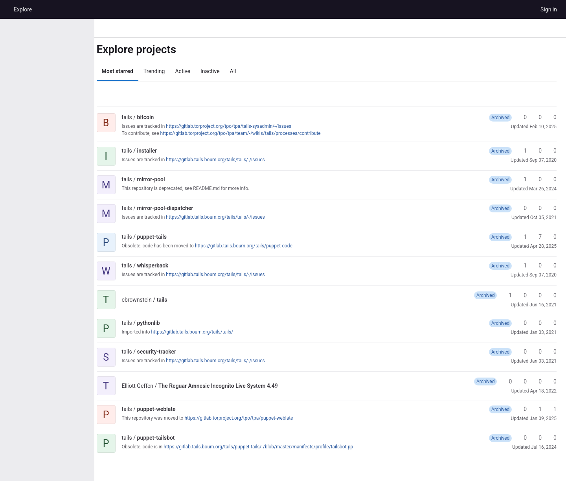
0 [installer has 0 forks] (536, 150)
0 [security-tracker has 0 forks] (536, 351)
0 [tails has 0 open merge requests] (536, 295)
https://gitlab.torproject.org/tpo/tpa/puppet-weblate (246, 418)
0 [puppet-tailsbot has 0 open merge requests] (551, 438)
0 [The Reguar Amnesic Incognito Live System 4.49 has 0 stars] (507, 381)
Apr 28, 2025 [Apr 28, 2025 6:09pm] (543, 246)
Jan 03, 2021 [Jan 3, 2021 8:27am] (543, 332)
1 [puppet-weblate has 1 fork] (536, 409)
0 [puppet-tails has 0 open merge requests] (551, 237)
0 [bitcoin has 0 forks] (536, 117)
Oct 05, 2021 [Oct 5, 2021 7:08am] (543, 217)
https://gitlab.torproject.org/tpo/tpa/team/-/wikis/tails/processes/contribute (247, 133)
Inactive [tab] (217, 71)
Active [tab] (190, 71)
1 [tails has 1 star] (507, 295)
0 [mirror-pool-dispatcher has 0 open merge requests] (551, 208)
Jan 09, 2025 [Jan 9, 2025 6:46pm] (543, 418)
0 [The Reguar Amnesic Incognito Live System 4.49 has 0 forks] (521, 381)
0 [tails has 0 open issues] (551, 295)
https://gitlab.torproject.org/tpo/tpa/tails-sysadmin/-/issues (236, 126)
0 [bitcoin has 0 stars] (521, 117)
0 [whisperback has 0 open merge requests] (551, 265)
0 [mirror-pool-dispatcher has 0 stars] (521, 208)
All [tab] (240, 71)
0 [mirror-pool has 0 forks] (536, 179)
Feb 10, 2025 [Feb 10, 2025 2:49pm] (543, 126)
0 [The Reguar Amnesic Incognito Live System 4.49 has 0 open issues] (551, 381)
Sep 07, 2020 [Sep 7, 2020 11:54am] (543, 160)
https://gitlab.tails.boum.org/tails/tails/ (199, 332)
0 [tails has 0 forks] (521, 295)
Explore (23, 9)
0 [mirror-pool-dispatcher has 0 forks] (536, 208)
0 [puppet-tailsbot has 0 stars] (521, 438)
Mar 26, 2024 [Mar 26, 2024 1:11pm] (543, 189)
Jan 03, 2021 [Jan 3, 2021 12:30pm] (543, 361)
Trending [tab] (161, 71)
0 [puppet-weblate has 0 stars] (521, 409)
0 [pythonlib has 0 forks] (536, 323)
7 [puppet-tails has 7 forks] (536, 237)
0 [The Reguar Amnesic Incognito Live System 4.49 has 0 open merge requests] (536, 381)
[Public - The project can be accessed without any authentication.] (167, 117)
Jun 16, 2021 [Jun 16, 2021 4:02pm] (543, 305)
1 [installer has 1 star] (521, 150)
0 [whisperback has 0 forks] (536, 265)
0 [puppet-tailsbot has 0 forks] (536, 438)
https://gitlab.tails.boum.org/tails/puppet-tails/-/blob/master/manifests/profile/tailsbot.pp (265, 447)
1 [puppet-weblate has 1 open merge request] (551, 409)
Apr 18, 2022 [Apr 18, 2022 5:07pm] (543, 391)
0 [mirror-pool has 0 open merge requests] (551, 179)
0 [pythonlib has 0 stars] (521, 323)
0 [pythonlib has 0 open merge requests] (551, 323)
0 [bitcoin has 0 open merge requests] (551, 117)
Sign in (548, 9)
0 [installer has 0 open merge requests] (551, 150)
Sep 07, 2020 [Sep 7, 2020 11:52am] (543, 275)
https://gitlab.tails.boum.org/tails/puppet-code (251, 246)
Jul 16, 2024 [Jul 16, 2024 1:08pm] (544, 447)
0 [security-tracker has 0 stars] (521, 351)
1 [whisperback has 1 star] (521, 265)
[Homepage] (5, 9)
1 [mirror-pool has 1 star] (521, 179)
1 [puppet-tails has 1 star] (521, 237)
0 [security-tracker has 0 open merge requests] (551, 351)
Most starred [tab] (124, 71)
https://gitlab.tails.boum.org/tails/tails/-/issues (222, 159)
